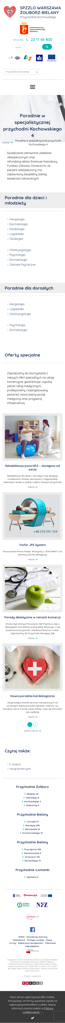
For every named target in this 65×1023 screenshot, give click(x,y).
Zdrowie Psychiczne (22, 264)
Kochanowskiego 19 (32, 833)
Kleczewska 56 (32, 829)
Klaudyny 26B (32, 825)
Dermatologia (18, 224)
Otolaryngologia (20, 250)
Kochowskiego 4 (32, 801)
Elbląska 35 (32, 794)
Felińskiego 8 (32, 797)
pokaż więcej (32, 730)
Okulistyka (16, 239)
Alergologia (16, 219)
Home (5, 142)
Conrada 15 (33, 821)
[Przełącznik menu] (33, 87)
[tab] (29, 724)
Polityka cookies (35, 940)
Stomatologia (18, 260)
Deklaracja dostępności (30, 943)
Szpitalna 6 (32, 877)
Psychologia (17, 255)
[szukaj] (47, 47)
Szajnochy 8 (32, 805)
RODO (22, 937)
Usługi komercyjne (20, 768)
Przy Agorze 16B (32, 849)
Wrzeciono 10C (32, 857)
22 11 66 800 (41, 39)
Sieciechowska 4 (32, 853)
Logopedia (16, 234)
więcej (32, 486)
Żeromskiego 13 (33, 860)
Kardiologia (16, 229)
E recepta (15, 764)
